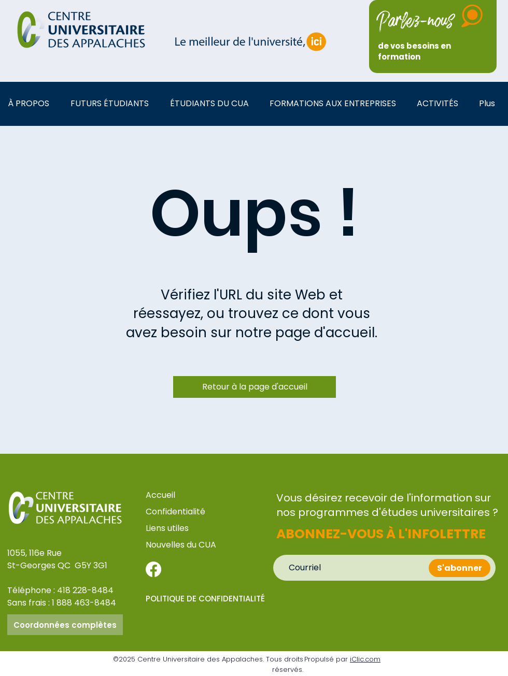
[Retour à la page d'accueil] (254, 387)
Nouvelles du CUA (181, 545)
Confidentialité (175, 511)
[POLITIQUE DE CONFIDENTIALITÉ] (208, 598)
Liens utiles (168, 528)
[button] (31, 103)
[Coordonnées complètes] (65, 624)
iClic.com (365, 659)
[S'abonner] (459, 568)
